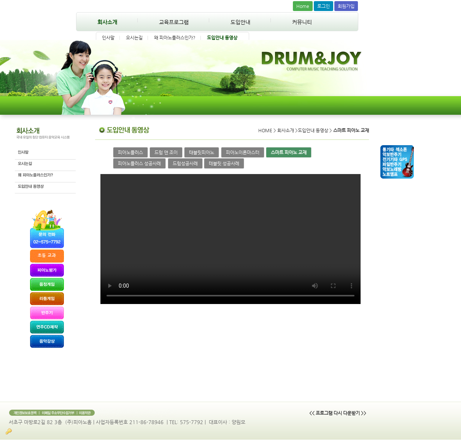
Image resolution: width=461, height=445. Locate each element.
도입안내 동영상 (222, 37)
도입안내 (240, 22)
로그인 (323, 6)
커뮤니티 (302, 22)
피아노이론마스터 (242, 152)
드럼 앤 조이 (166, 152)
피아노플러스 (130, 152)
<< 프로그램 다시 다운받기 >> (337, 413)
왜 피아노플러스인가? (175, 37)
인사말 (108, 37)
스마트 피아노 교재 (289, 152)
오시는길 (134, 37)
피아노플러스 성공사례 (139, 163)
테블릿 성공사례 (224, 163)
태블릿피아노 (201, 152)
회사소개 (107, 22)
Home (302, 6)
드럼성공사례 (185, 163)
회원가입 (346, 6)
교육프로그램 (174, 22)
